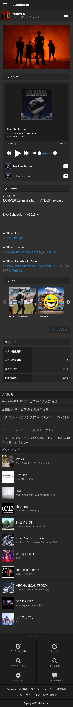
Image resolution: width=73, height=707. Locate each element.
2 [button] (19, 321)
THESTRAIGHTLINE (22, 302)
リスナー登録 (55, 648)
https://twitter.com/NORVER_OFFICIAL (30, 252)
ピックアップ (18, 677)
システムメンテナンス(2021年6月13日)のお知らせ (35, 420)
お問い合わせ (50, 694)
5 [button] (37, 321)
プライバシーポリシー (42, 689)
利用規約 (23, 689)
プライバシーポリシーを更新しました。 (30, 430)
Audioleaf (21, 5)
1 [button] (13, 321)
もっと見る (59, 329)
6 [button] (42, 321)
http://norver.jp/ (13, 238)
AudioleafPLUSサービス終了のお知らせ (29, 401)
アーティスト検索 (18, 662)
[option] (22, 302)
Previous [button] (5, 302)
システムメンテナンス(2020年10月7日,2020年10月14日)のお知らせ (36, 440)
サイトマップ (33, 694)
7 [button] (48, 321)
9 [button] (60, 321)
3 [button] (25, 321)
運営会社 (61, 689)
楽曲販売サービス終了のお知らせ (25, 409)
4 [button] (31, 321)
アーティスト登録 (18, 648)
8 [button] (54, 321)
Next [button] (68, 302)
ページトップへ (36, 636)
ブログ (19, 694)
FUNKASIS (51, 302)
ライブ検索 (55, 662)
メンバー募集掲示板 (55, 677)
